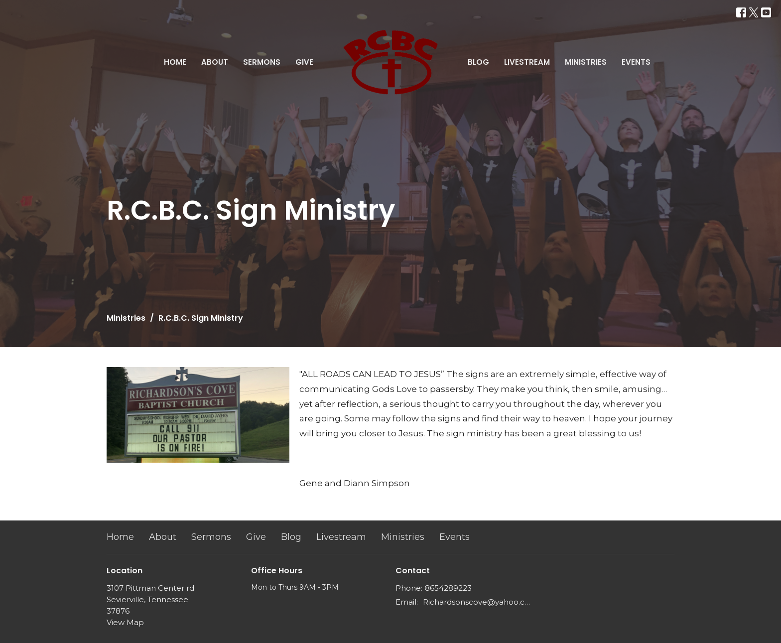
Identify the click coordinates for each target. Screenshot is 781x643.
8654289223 (448, 588)
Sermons (261, 62)
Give (304, 62)
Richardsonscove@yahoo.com (476, 602)
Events (636, 62)
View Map (125, 622)
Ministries (586, 62)
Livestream (527, 62)
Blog (478, 62)
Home (175, 62)
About (214, 62)
